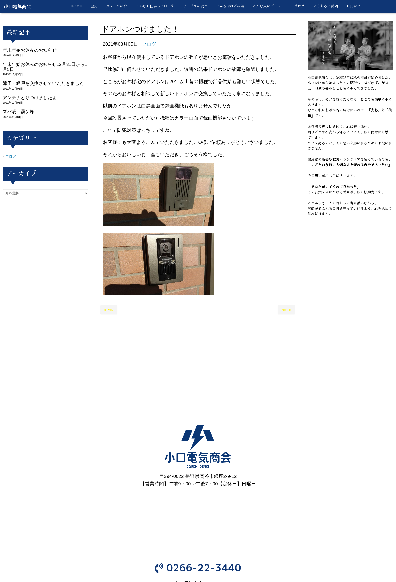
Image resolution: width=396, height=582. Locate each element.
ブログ (149, 44)
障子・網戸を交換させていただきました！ (45, 83)
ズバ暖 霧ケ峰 (18, 111)
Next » (286, 310)
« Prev (109, 310)
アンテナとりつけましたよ (30, 97)
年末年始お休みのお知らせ (30, 50)
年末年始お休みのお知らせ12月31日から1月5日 (45, 67)
